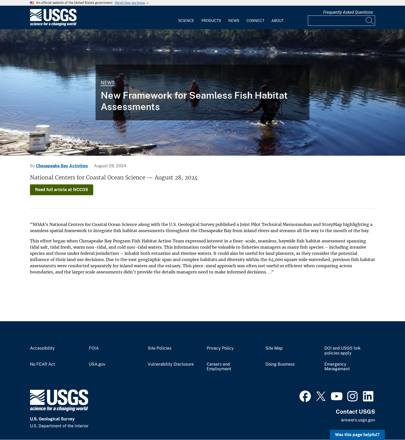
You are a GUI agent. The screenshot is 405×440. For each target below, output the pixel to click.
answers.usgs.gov (358, 420)
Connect (255, 21)
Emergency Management (337, 367)
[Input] (341, 20)
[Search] (370, 20)
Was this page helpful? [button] (357, 434)
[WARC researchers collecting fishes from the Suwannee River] (202, 92)
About (277, 21)
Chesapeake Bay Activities (62, 165)
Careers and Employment (219, 367)
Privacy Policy (220, 348)
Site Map (274, 348)
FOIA (94, 348)
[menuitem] (186, 17)
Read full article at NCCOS (61, 189)
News (233, 21)
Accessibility (42, 348)
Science (186, 21)
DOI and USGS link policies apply (342, 351)
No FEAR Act (42, 364)
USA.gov (97, 364)
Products (211, 21)
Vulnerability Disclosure (171, 364)
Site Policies (160, 348)
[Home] (53, 24)
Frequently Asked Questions (348, 12)
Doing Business (280, 364)
